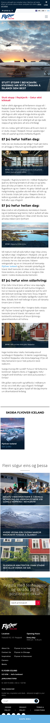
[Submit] (36, 695)
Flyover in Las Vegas (23, 643)
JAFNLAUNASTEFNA (9, 673)
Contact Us (6, 647)
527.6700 (5, 669)
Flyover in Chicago (22, 647)
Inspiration (6, 651)
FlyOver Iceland (9, 260)
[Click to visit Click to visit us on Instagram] (8, 710)
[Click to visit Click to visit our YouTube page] (18, 710)
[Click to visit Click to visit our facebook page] (4, 710)
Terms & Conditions (39, 703)
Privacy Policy (22, 703)
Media (4, 659)
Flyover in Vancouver (23, 651)
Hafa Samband (17, 669)
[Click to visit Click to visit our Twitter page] (13, 710)
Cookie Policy (8, 703)
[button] (40, 5)
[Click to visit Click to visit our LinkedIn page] (23, 710)
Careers (5, 655)
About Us (5, 643)
